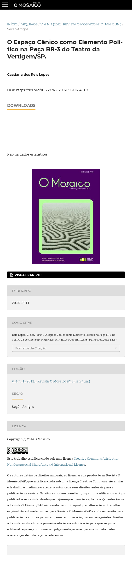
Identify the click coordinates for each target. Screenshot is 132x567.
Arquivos (29, 24)
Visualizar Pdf (28, 275)
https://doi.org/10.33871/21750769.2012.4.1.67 (52, 90)
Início (12, 24)
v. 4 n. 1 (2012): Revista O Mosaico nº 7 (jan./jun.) (80, 24)
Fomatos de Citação (30, 348)
